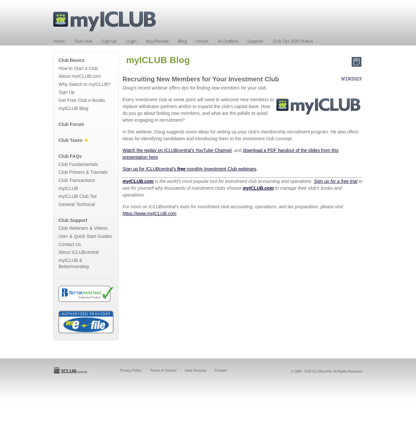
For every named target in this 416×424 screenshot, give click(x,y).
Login (131, 41)
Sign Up (109, 41)
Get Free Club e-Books (81, 100)
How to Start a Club (78, 68)
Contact (220, 370)
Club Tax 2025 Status (293, 41)
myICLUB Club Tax (77, 196)
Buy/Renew (157, 41)
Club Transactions (76, 180)
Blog (182, 41)
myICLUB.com (138, 181)
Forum (202, 41)
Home (59, 41)
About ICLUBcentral (78, 252)
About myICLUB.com (79, 76)
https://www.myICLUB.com (149, 213)
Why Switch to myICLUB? (84, 84)
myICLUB (68, 188)
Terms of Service (163, 370)
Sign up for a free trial (336, 181)
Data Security (195, 370)
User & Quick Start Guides (85, 236)
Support (255, 41)
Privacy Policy (131, 370)
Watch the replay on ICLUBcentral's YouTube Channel (177, 150)
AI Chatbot (228, 41)
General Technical (76, 204)
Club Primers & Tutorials (83, 172)
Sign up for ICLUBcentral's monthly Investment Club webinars (189, 168)
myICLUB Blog (73, 108)
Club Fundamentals (78, 164)
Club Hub (83, 41)
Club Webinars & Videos (83, 228)
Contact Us (69, 244)
